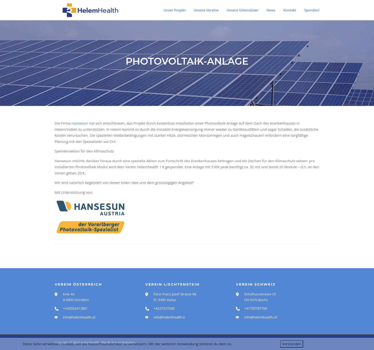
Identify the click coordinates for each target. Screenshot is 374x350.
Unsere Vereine (206, 10)
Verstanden (291, 343)
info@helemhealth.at (79, 317)
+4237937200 (164, 308)
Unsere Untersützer (242, 10)
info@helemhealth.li (169, 317)
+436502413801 (75, 308)
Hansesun (80, 123)
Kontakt (290, 10)
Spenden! (311, 10)
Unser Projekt (175, 10)
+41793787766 (255, 308)
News (270, 10)
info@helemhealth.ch (260, 317)
